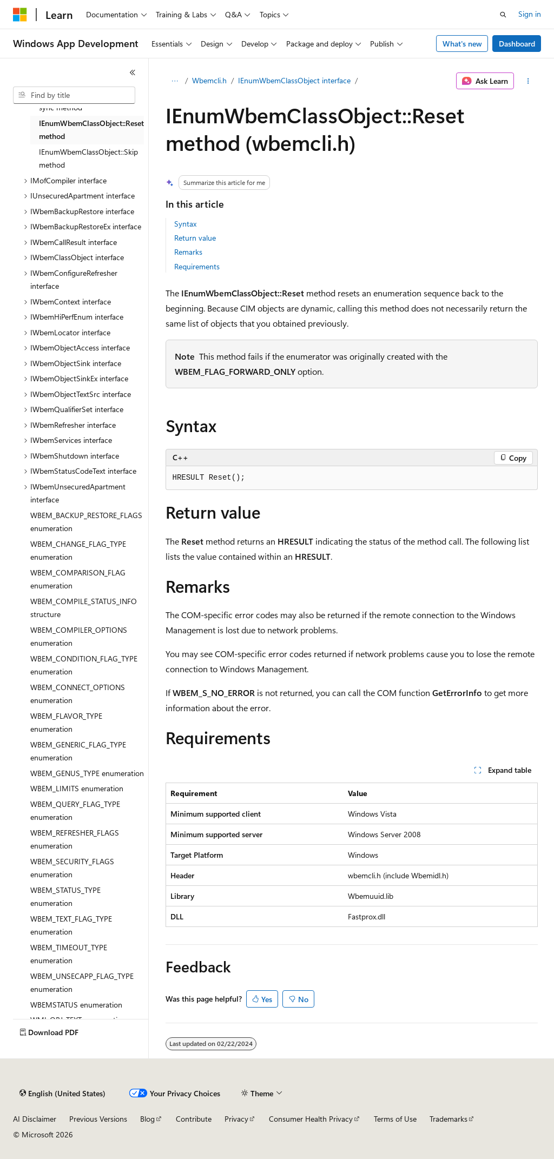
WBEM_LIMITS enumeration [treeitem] (76, 788)
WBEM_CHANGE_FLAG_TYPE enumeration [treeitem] (78, 550)
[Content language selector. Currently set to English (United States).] (62, 1093)
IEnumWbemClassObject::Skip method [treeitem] (88, 158)
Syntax (185, 223)
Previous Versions (98, 1119)
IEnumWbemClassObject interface (294, 80)
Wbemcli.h (209, 80)
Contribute (194, 1119)
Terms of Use (395, 1119)
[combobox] (74, 95)
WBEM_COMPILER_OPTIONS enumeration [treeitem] (78, 636)
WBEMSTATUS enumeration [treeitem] (76, 1004)
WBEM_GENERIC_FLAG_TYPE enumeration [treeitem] (78, 751)
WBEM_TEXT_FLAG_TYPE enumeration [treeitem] (71, 925)
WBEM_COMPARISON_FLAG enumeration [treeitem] (78, 579)
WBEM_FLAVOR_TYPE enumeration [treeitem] (66, 722)
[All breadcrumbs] (175, 81)
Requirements (197, 266)
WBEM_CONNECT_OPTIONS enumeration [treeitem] (77, 694)
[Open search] (503, 14)
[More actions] (527, 81)
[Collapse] (132, 72)
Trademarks (448, 1119)
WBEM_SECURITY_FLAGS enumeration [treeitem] (72, 868)
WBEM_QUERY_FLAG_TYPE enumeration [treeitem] (75, 811)
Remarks (188, 252)
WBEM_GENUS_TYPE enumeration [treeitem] (87, 773)
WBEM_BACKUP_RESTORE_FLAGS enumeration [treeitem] (86, 522)
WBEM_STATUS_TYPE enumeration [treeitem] (65, 897)
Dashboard (517, 43)
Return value (195, 238)
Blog (147, 1119)
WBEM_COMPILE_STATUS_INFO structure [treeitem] (83, 608)
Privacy (236, 1119)
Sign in (529, 14)
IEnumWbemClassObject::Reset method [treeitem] (91, 130)
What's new (462, 43)
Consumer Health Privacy (311, 1119)
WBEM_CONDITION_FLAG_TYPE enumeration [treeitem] (83, 665)
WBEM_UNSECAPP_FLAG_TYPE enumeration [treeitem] (82, 983)
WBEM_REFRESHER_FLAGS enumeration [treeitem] (74, 839)
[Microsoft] (20, 15)
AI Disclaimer (34, 1119)
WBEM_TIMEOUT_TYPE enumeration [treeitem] (68, 954)
